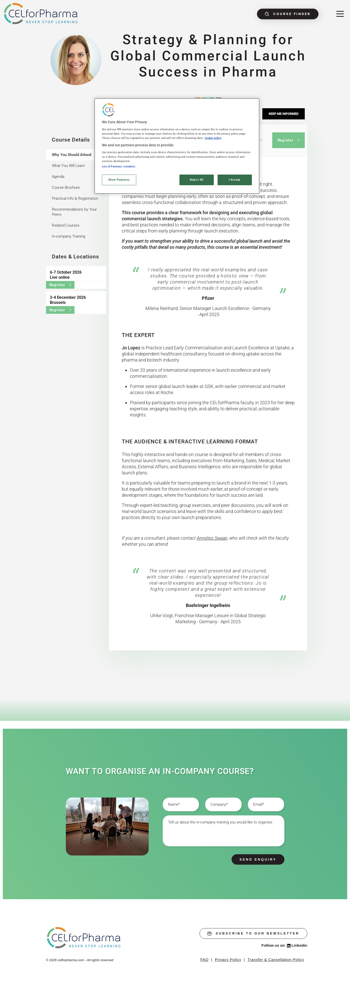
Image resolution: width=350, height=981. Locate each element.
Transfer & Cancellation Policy (276, 959)
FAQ (204, 959)
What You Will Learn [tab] (68, 165)
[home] (84, 938)
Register (60, 285)
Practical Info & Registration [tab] (75, 198)
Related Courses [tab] (66, 225)
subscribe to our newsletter (253, 933)
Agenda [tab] (58, 176)
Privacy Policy (228, 959)
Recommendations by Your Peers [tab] (74, 212)
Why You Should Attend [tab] (71, 154)
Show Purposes (119, 179)
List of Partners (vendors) (118, 166)
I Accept (234, 179)
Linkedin (297, 945)
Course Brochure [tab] (66, 187)
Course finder (288, 14)
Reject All (197, 179)
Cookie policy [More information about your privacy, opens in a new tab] (213, 138)
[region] (177, 146)
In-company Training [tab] (68, 236)
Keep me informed (283, 114)
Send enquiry (257, 859)
